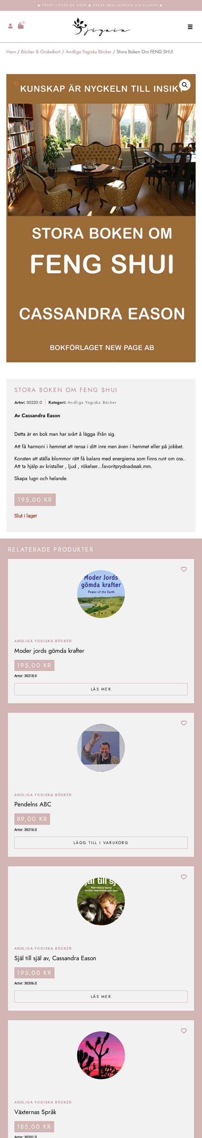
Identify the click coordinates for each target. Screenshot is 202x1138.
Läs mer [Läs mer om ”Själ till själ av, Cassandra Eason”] (101, 996)
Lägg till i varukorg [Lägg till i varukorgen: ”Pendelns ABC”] (101, 843)
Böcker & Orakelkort (41, 51)
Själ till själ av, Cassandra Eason (55, 957)
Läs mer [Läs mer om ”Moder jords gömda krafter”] (101, 689)
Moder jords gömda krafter (49, 650)
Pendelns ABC (32, 804)
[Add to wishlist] (16, 84)
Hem (11, 51)
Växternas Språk (35, 1111)
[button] (190, 26)
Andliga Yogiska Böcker (89, 51)
